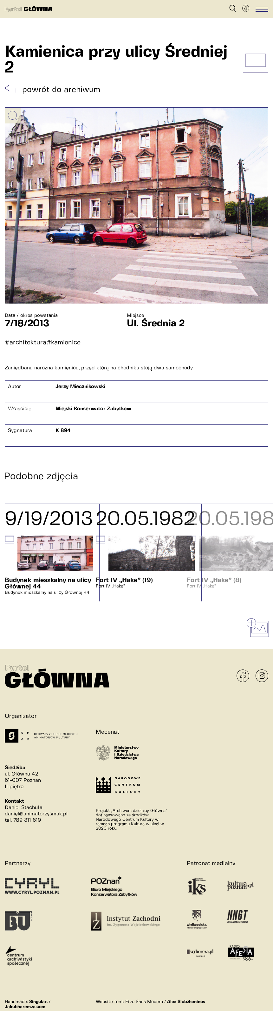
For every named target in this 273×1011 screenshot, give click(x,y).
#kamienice (63, 343)
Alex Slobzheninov (186, 1002)
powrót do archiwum (61, 90)
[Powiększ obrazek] (13, 115)
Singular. (38, 1002)
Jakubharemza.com (25, 1007)
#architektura (25, 343)
